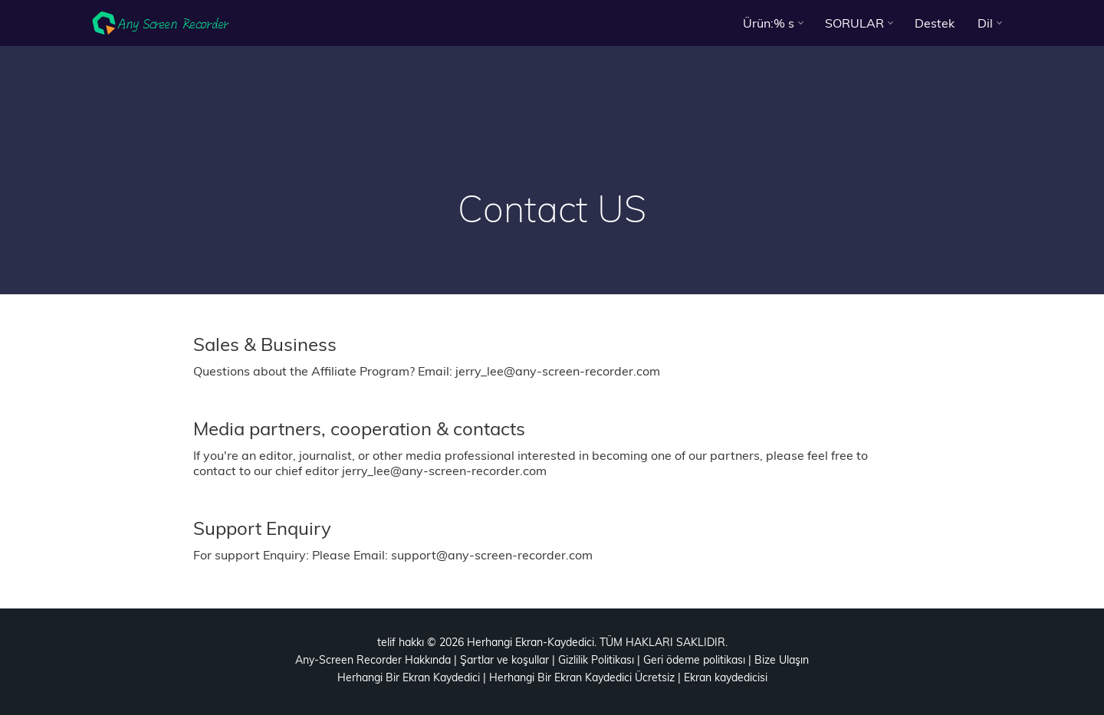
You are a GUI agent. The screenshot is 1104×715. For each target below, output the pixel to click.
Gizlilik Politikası (596, 660)
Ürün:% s (768, 23)
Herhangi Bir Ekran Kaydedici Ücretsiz (582, 677)
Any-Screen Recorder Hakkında (373, 660)
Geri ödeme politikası (694, 660)
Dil (985, 23)
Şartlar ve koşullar (504, 660)
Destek (935, 23)
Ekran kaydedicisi (725, 677)
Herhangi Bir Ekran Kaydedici (408, 677)
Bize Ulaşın (781, 660)
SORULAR (854, 23)
